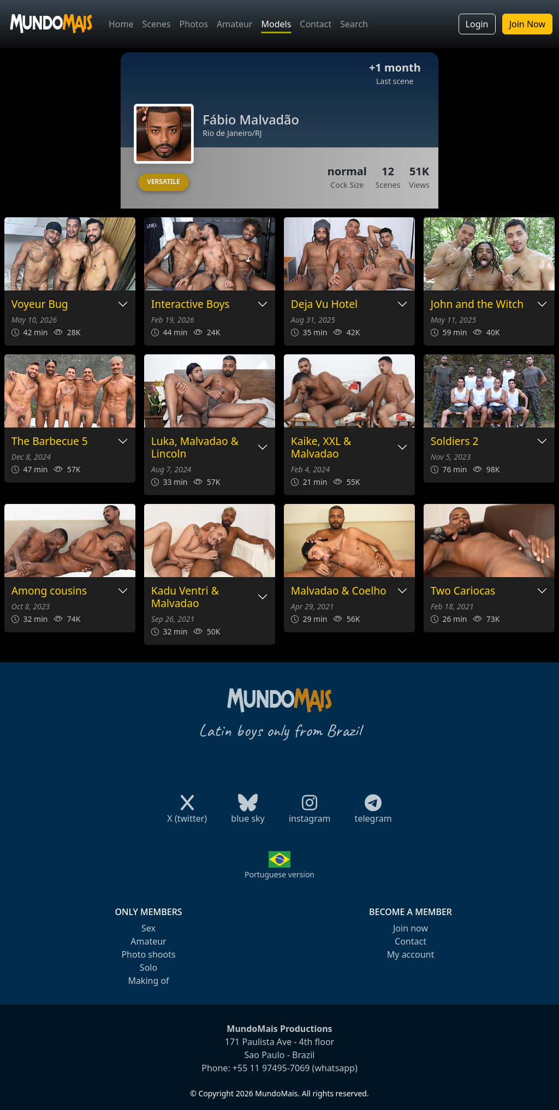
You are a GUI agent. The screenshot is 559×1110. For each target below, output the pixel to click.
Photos (194, 24)
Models (276, 24)
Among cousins (49, 591)
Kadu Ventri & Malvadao (185, 597)
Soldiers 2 (455, 441)
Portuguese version (279, 874)
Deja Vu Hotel (324, 304)
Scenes (156, 24)
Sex (148, 928)
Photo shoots (148, 954)
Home (121, 24)
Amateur (234, 24)
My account (410, 954)
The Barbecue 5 (49, 441)
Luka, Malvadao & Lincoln (195, 448)
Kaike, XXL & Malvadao (321, 448)
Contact (315, 24)
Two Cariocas (463, 591)
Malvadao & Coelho (338, 591)
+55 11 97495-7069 (271, 1068)
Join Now (527, 24)
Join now (410, 928)
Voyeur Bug (39, 304)
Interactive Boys (190, 304)
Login (477, 24)
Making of (148, 981)
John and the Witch (477, 304)
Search (354, 24)
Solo (148, 967)
